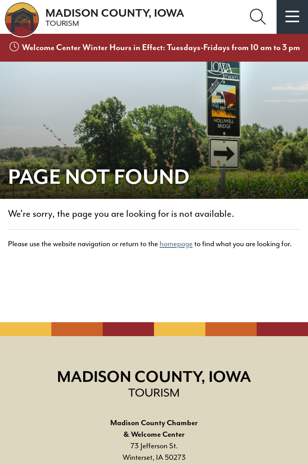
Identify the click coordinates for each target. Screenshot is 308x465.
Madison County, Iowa (114, 17)
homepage (176, 244)
